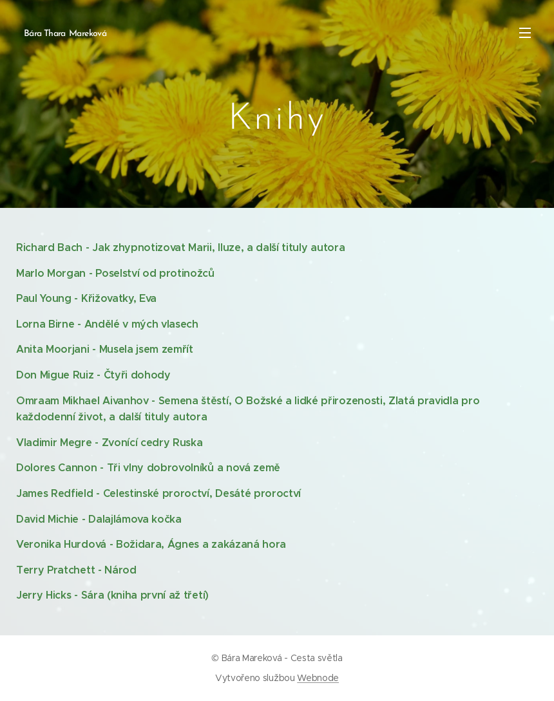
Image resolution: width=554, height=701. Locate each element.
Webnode (318, 678)
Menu (525, 32)
